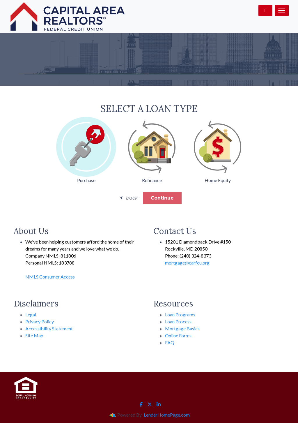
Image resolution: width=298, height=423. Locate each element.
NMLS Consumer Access (50, 276)
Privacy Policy (39, 321)
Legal (30, 314)
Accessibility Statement (49, 328)
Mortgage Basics (182, 328)
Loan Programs (180, 314)
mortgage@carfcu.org (187, 262)
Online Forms (178, 335)
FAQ (169, 342)
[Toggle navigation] (282, 10)
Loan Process (178, 321)
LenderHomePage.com (167, 414)
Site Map (34, 335)
